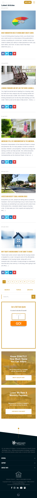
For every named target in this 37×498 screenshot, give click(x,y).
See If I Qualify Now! (19, 377)
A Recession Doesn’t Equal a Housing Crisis (14, 196)
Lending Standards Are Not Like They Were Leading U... (18, 88)
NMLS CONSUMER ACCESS (23, 479)
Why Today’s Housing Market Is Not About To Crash (16, 252)
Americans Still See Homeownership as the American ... (18, 141)
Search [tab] (7, 290)
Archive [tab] (30, 290)
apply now (28, 2)
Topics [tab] (18, 290)
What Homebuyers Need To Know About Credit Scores (17, 33)
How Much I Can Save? (18, 411)
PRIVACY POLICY (10, 479)
